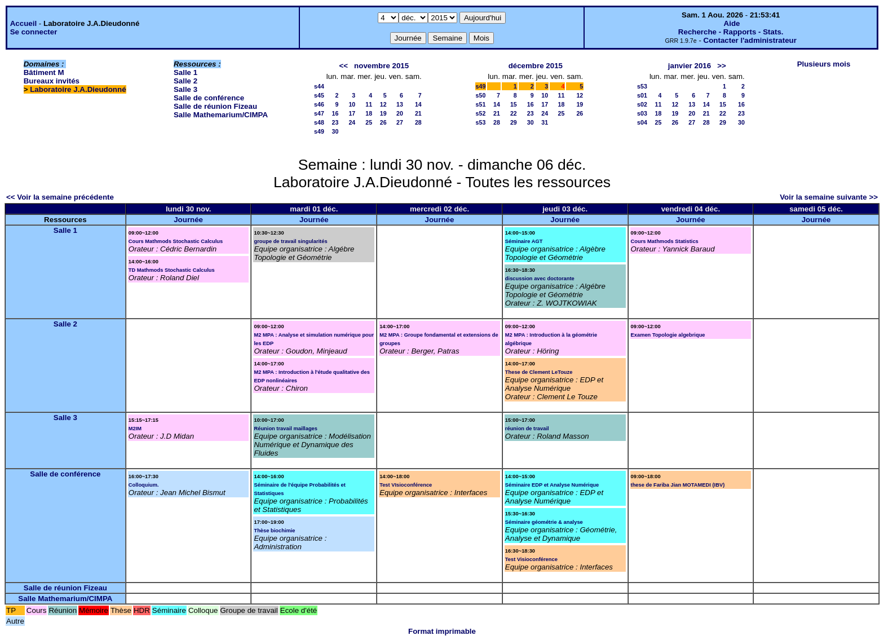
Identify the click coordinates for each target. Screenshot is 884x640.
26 (383, 122)
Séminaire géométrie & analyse (544, 522)
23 (335, 122)
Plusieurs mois (824, 64)
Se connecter (34, 32)
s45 (319, 95)
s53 (481, 122)
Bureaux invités (51, 81)
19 (383, 113)
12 (383, 104)
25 (368, 122)
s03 (642, 113)
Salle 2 (185, 81)
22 (513, 113)
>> (721, 65)
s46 (319, 104)
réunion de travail (527, 428)
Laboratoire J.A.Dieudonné (78, 89)
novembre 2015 (381, 65)
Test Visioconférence (531, 559)
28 (418, 122)
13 (399, 104)
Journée (188, 219)
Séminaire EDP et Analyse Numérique (552, 485)
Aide (732, 23)
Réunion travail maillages (285, 428)
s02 (642, 104)
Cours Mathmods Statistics (665, 241)
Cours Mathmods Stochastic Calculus (176, 241)
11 (368, 104)
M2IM (135, 428)
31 (544, 122)
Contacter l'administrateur (750, 40)
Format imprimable (442, 631)
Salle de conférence (209, 98)
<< (343, 65)
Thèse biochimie (274, 530)
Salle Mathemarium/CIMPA (221, 115)
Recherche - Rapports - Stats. (731, 32)
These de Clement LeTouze (539, 372)
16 (335, 113)
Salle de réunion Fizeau (215, 106)
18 (368, 113)
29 (513, 122)
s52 (481, 113)
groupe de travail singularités (290, 241)
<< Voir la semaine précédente (60, 197)
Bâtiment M (44, 72)
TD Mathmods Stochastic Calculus (172, 270)
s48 (319, 122)
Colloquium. (144, 485)
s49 (319, 131)
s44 (319, 86)
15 (513, 104)
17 (351, 113)
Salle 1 (185, 72)
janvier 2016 (689, 65)
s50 (481, 95)
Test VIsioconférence (405, 485)
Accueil (23, 23)
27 (399, 122)
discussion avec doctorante (539, 278)
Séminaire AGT (524, 241)
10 (351, 104)
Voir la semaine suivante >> (829, 197)
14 (418, 104)
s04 (642, 122)
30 (335, 131)
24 (351, 122)
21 (418, 113)
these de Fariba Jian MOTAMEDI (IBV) (678, 485)
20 (399, 113)
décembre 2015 (536, 65)
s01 (642, 95)
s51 (481, 104)
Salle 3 (185, 89)
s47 (319, 113)
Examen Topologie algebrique (668, 335)
